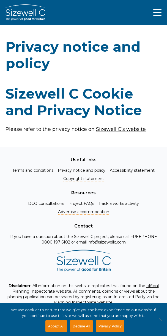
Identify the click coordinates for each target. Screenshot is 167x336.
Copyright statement (83, 178)
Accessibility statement (132, 170)
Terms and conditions (32, 170)
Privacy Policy (110, 326)
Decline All (81, 326)
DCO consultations (46, 203)
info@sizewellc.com (107, 242)
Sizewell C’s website (121, 129)
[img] (157, 12)
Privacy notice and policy (81, 170)
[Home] (25, 12)
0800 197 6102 (56, 242)
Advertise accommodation (83, 211)
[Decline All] (160, 322)
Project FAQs (81, 203)
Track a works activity (118, 203)
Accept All (56, 326)
